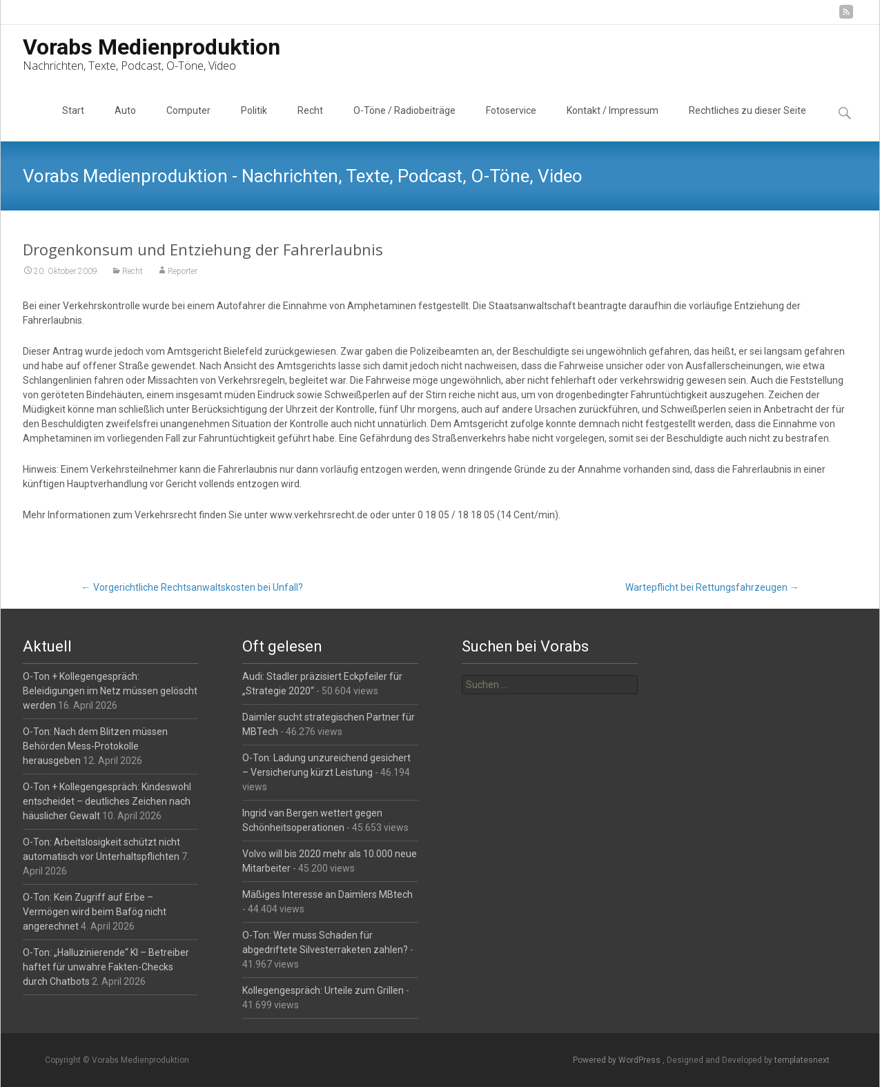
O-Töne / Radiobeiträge (404, 123)
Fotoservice (511, 123)
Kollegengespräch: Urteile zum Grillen (323, 990)
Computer (188, 123)
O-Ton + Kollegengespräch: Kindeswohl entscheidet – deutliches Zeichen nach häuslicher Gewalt (107, 801)
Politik (254, 123)
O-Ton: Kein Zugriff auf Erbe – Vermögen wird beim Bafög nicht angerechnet (94, 912)
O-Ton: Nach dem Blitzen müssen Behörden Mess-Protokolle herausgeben (95, 746)
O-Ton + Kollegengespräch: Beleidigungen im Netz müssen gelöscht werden (110, 691)
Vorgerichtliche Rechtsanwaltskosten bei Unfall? (192, 587)
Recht (310, 123)
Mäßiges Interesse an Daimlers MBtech (327, 894)
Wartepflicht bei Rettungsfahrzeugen (712, 587)
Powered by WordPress (618, 1060)
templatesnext (802, 1060)
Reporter (182, 271)
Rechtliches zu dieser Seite (747, 123)
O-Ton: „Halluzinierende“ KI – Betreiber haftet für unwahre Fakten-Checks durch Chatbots (106, 967)
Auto (125, 123)
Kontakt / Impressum (612, 123)
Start (73, 123)
